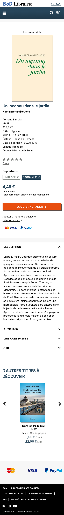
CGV (5, 488)
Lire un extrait (30, 32)
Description (12, 246)
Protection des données (25, 488)
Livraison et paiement (39, 493)
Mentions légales (13, 493)
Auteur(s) (10, 329)
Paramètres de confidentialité (28, 499)
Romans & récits (12, 119)
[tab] (32, 245)
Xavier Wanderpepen (34, 433)
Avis (6, 347)
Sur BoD (56, 4)
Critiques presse (15, 338)
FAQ (4, 499)
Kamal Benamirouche (16, 111)
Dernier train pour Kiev (34, 427)
